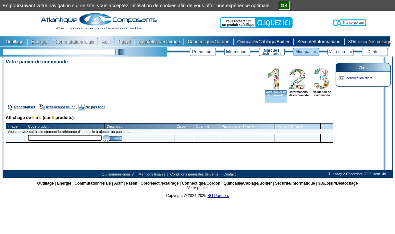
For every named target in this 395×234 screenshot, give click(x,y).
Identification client (359, 78)
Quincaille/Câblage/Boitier (248, 183)
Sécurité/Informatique (295, 183)
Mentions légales (152, 174)
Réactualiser (24, 107)
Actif (118, 183)
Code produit (38, 126)
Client (363, 67)
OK (284, 5)
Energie (64, 183)
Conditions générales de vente (194, 174)
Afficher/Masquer (60, 107)
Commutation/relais (93, 183)
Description (115, 126)
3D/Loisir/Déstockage (338, 183)
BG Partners (218, 195)
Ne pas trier (95, 107)
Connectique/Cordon (201, 183)
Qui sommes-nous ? (117, 174)
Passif (131, 183)
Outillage (45, 183)
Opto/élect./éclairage (160, 183)
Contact (229, 174)
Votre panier (197, 188)
